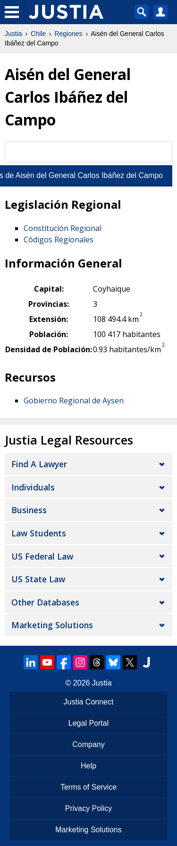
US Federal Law (42, 556)
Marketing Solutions (52, 625)
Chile (38, 33)
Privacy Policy (88, 808)
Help (88, 766)
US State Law (38, 579)
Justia (13, 33)
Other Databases (45, 602)
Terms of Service (88, 787)
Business (29, 510)
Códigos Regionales (58, 239)
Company (88, 744)
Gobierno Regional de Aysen (74, 400)
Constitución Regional (62, 228)
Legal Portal (88, 723)
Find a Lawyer (39, 464)
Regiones (68, 33)
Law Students (38, 533)
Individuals (33, 487)
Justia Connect (89, 702)
